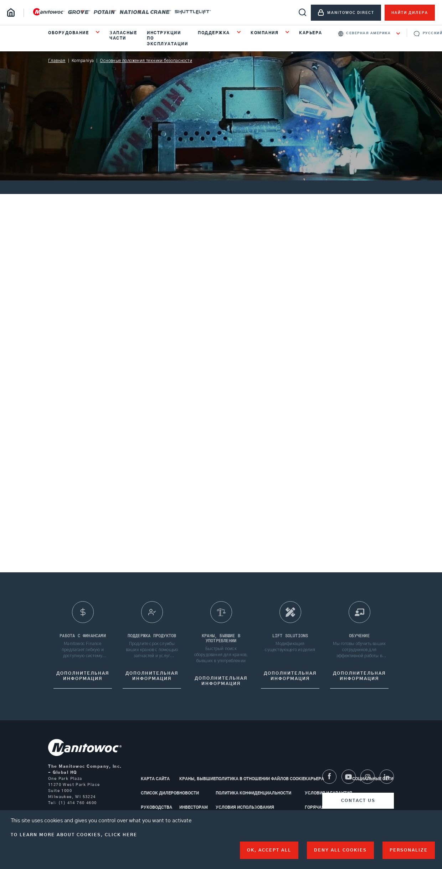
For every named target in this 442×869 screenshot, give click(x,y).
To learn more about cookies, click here (74, 835)
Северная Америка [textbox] (368, 33)
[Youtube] (348, 777)
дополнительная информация (82, 678)
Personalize (409, 850)
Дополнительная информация (151, 678)
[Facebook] (329, 777)
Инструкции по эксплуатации (167, 38)
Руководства (156, 807)
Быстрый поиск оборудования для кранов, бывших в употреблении (221, 657)
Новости (189, 793)
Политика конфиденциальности (253, 793)
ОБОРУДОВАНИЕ (69, 33)
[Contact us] (358, 801)
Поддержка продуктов (152, 637)
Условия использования (245, 807)
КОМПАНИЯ (265, 33)
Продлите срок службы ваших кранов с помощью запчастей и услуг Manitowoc (152, 652)
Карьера (310, 33)
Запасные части (123, 35)
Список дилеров (160, 793)
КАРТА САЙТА (155, 779)
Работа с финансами (83, 637)
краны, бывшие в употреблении (221, 640)
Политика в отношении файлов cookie (260, 779)
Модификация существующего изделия (290, 649)
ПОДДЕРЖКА (214, 33)
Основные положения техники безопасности (146, 60)
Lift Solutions (290, 637)
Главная (57, 60)
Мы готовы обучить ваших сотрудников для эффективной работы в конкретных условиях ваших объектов (359, 652)
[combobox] (369, 33)
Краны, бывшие (197, 779)
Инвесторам (193, 807)
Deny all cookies (340, 850)
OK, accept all (269, 850)
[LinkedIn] (387, 777)
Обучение (359, 637)
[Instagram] (367, 777)
